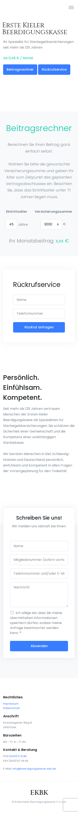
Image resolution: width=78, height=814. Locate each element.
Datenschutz (11, 708)
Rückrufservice (54, 69)
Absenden (39, 646)
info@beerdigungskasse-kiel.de (34, 768)
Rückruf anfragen (39, 327)
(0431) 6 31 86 (18, 756)
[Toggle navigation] (71, 7)
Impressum (11, 703)
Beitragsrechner (20, 69)
